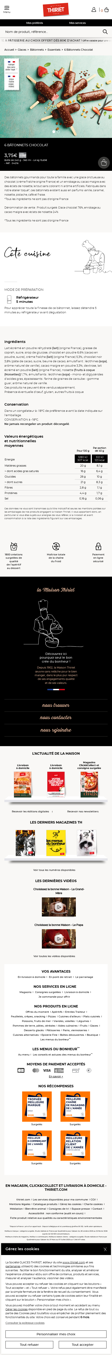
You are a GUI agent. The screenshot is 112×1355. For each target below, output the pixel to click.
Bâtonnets (37, 49)
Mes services (77, 23)
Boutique (92, 1034)
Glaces (22, 49)
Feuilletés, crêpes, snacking (28, 1016)
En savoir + (56, 1076)
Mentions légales (19, 1204)
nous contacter (56, 717)
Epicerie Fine (49, 1034)
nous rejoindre (56, 730)
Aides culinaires (68, 1025)
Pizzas (52, 1016)
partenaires (12, 1266)
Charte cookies (93, 1204)
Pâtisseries (53, 1030)
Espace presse (81, 1208)
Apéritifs (57, 1011)
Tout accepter (83, 1345)
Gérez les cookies (71, 1204)
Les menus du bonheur (55, 1039)
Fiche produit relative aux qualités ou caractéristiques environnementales (56, 1218)
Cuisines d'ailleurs (70, 1016)
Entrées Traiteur (75, 1011)
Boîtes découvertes (72, 1034)
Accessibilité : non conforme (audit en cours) (56, 1213)
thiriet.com (23, 1199)
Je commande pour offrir (54, 996)
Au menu (23, 1054)
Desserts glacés (34, 1030)
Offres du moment (37, 1011)
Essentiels (54, 49)
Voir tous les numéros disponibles (54, 870)
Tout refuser (29, 1345)
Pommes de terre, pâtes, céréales (34, 1025)
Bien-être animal (35, 1208)
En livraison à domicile (31, 977)
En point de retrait (60, 977)
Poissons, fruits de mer (36, 1021)
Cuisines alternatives (26, 1034)
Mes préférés (34, 23)
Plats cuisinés (91, 1016)
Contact (97, 1208)
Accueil (9, 49)
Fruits (83, 1025)
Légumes (83, 1021)
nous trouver (56, 705)
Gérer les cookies (16, 1309)
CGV (93, 1199)
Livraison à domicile (76, 992)
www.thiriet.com (73, 1262)
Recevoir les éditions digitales (30, 811)
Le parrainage (84, 977)
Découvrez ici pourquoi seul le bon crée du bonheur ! (56, 658)
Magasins (26, 992)
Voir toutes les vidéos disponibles (54, 956)
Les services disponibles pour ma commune (60, 1199)
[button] (94, 9)
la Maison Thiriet (56, 590)
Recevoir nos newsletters (83, 811)
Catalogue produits (45, 1204)
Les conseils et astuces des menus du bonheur (63, 1054)
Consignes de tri (59, 1208)
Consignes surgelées (48, 992)
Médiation (16, 1208)
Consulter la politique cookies (24, 1323)
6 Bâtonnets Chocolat (78, 49)
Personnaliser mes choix (56, 1334)
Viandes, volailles (64, 1021)
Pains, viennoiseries (75, 1030)
